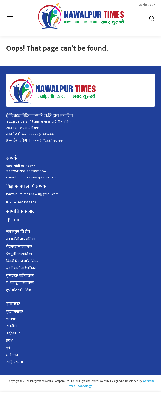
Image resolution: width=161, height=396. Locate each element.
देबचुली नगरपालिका (19, 254)
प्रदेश (9, 341)
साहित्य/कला (14, 362)
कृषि (9, 348)
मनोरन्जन (12, 355)
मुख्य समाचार (14, 312)
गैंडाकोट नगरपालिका (19, 247)
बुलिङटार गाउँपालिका (20, 276)
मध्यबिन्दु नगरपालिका (20, 283)
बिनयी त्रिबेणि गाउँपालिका (22, 261)
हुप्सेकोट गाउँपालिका (19, 290)
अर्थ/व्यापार (13, 333)
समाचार (11, 319)
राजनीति (11, 326)
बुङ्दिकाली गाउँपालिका (21, 268)
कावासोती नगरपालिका (20, 239)
